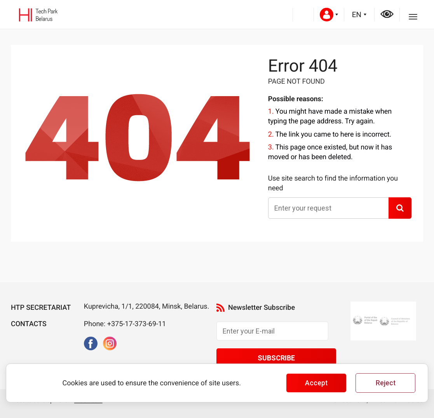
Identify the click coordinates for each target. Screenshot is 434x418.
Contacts (29, 324)
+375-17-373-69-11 (136, 324)
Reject (386, 383)
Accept (316, 383)
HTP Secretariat (41, 308)
